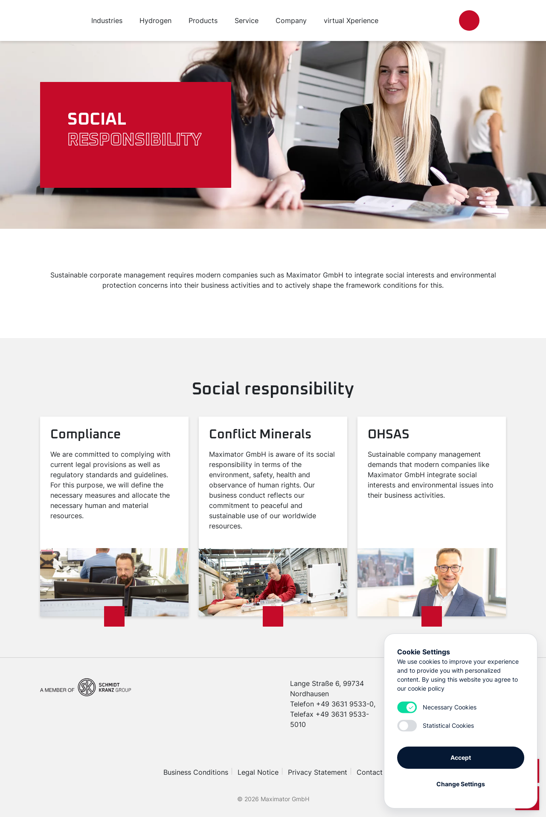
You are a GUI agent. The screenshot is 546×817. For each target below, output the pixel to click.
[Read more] (114, 616)
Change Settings (460, 784)
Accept (460, 757)
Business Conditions (195, 772)
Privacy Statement (317, 772)
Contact (370, 772)
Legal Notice (258, 772)
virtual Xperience (351, 20)
